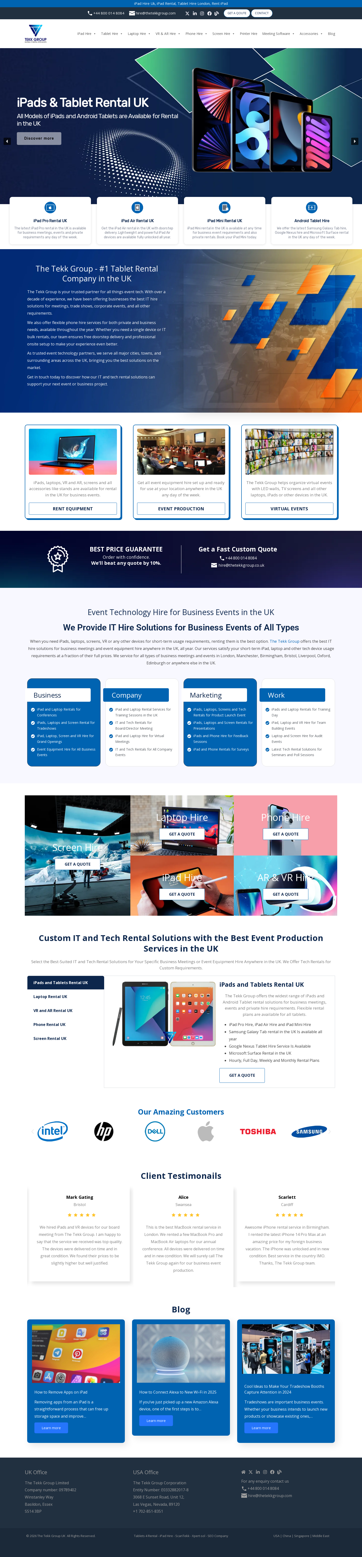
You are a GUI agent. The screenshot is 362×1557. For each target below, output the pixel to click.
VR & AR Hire (168, 34)
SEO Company (218, 1536)
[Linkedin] (258, 1472)
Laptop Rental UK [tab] (50, 996)
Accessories (311, 34)
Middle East (320, 1536)
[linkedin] (195, 13)
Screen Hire (223, 34)
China (287, 1536)
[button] (224, 220)
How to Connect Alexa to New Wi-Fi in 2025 (177, 1392)
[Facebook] (209, 13)
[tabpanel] (219, 1032)
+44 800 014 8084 (108, 13)
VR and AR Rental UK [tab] (52, 1010)
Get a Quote (242, 1075)
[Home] (243, 1472)
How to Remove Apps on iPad (60, 1392)
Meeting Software (278, 34)
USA (276, 1536)
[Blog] (217, 13)
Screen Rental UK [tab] (49, 1038)
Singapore (301, 1536)
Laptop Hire (139, 34)
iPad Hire (86, 34)
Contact (262, 13)
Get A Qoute (237, 13)
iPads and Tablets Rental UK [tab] (60, 982)
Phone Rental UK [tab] (49, 1024)
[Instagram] (202, 13)
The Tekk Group (284, 611)
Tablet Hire (112, 34)
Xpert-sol (198, 1536)
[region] (181, 141)
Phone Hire (196, 34)
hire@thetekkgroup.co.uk (241, 565)
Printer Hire (248, 33)
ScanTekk (182, 1536)
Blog (331, 33)
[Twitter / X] (187, 13)
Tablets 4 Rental (145, 1536)
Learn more (51, 1427)
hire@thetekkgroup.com (156, 13)
